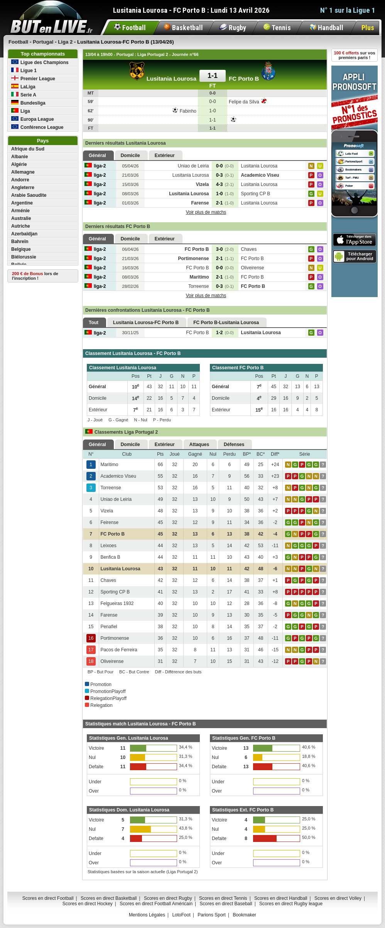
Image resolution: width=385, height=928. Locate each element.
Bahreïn (20, 241)
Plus (367, 28)
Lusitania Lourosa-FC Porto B (146, 322)
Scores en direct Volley (337, 898)
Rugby (232, 28)
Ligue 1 (24, 70)
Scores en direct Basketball (109, 898)
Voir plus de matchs (206, 212)
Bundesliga (28, 103)
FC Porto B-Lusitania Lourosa (226, 322)
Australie (21, 218)
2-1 (225, 203)
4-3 (225, 184)
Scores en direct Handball (280, 898)
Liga (20, 111)
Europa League (32, 119)
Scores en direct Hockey (87, 903)
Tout (93, 322)
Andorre (20, 180)
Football (130, 28)
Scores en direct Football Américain (156, 903)
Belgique (21, 249)
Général (97, 155)
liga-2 (95, 166)
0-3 (225, 175)
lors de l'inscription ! (35, 276)
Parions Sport (212, 915)
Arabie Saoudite (28, 195)
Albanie (19, 156)
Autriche (20, 226)
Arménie (20, 210)
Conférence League (37, 127)
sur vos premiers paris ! (354, 55)
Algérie (19, 164)
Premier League (33, 78)
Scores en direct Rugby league (291, 903)
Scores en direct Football (48, 898)
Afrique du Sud (27, 149)
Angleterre (22, 187)
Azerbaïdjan (24, 234)
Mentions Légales (147, 915)
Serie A (23, 95)
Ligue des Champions (40, 62)
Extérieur (165, 155)
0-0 (225, 166)
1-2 (225, 332)
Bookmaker (244, 915)
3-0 (225, 249)
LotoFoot (181, 915)
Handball (326, 28)
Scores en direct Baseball (226, 903)
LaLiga (23, 87)
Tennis (277, 28)
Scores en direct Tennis (223, 898)
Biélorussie (23, 257)
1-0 (225, 193)
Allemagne (23, 172)
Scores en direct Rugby (168, 898)
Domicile (130, 155)
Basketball (183, 28)
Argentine (22, 203)
